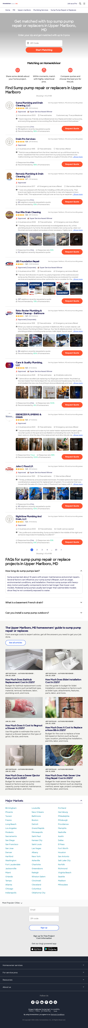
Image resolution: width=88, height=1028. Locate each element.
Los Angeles (11, 828)
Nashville (62, 832)
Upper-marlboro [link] (24, 10)
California (37, 1010)
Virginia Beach (64, 872)
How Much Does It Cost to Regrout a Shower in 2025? (23, 727)
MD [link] (14, 10)
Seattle (61, 876)
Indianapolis (10, 893)
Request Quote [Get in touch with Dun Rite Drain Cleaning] (72, 252)
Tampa (8, 880)
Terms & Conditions (57, 1014)
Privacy (30, 1010)
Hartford (9, 856)
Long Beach (10, 824)
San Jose (9, 848)
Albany (35, 852)
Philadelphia (63, 816)
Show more (78, 157)
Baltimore (36, 816)
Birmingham (11, 808)
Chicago (9, 889)
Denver (8, 852)
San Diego (10, 840)
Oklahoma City (38, 893)
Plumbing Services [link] (40, 10)
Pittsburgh (63, 820)
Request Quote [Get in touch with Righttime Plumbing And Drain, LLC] (72, 542)
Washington (10, 860)
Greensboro (37, 868)
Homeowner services (44, 965)
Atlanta (8, 885)
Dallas (60, 840)
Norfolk (61, 864)
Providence (63, 824)
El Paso (61, 844)
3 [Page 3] (42, 550)
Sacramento (11, 836)
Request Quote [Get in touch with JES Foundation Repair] (72, 301)
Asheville (36, 860)
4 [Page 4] (47, 550)
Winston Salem (38, 876)
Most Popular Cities (12, 903)
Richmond (62, 868)
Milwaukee (63, 885)
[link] (44, 105)
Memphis (62, 828)
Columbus (36, 889)
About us (44, 987)
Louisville (36, 808)
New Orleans (38, 812)
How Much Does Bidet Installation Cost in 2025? (63, 681)
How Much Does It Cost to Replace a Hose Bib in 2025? (63, 729)
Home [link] (7, 10)
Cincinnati (36, 880)
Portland (62, 808)
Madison (62, 880)
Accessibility (55, 1010)
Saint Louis (37, 844)
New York (36, 856)
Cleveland (36, 885)
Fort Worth (63, 848)
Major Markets (44, 800)
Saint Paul (36, 836)
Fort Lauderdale (12, 864)
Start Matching (44, 49)
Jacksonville (10, 868)
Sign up (44, 928)
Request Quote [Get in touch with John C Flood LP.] (72, 506)
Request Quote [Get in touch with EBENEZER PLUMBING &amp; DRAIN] (72, 457)
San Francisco (11, 844)
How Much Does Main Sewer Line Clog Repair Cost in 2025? (62, 776)
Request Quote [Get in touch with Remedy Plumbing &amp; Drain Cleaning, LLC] (72, 202)
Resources (44, 980)
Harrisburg (63, 812)
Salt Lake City (64, 860)
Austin (61, 836)
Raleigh (35, 872)
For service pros (44, 972)
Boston (35, 820)
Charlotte (36, 864)
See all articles (15, 643)
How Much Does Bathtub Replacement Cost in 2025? (20, 681)
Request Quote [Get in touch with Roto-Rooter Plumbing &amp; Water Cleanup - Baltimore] (72, 353)
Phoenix (9, 812)
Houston (62, 852)
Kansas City (37, 840)
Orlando (9, 876)
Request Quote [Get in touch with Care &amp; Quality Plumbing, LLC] (72, 405)
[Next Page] (61, 549)
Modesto (9, 832)
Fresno (8, 820)
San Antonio (63, 856)
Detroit (35, 824)
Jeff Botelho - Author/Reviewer (19, 673)
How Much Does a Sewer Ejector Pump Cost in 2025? (22, 776)
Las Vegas (36, 848)
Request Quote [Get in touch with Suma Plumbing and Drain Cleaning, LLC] (72, 128)
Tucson (8, 816)
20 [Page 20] (56, 550)
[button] (22, 239)
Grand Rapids (38, 828)
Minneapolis (37, 832)
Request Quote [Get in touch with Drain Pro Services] (72, 164)
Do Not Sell (46, 1010)
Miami (8, 872)
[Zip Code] (44, 43)
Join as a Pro (72, 4)
